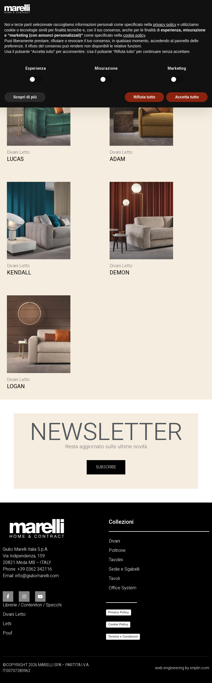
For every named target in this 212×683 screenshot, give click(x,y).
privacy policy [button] (164, 24)
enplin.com (199, 668)
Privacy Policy (118, 612)
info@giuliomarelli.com (37, 575)
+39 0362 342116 (34, 569)
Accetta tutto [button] (187, 97)
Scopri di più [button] (25, 97)
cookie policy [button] (134, 35)
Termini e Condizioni (123, 636)
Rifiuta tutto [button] (144, 97)
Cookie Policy (118, 624)
